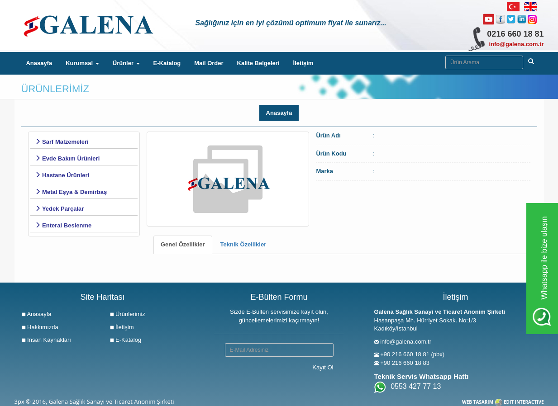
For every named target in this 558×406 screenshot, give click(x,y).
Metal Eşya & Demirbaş (71, 192)
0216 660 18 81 (515, 33)
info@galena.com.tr (516, 44)
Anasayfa (42, 62)
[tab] (182, 245)
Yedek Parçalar (59, 208)
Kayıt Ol (322, 367)
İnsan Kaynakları (46, 339)
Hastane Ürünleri (62, 175)
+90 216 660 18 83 (404, 362)
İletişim (303, 63)
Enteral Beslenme (63, 225)
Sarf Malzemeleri (62, 141)
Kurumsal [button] (82, 63)
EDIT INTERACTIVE (524, 402)
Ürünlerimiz (127, 314)
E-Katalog (167, 63)
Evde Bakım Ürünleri (67, 158)
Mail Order (208, 63)
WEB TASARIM (477, 402)
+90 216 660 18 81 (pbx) (412, 354)
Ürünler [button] (126, 63)
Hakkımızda (39, 327)
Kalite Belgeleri (258, 63)
